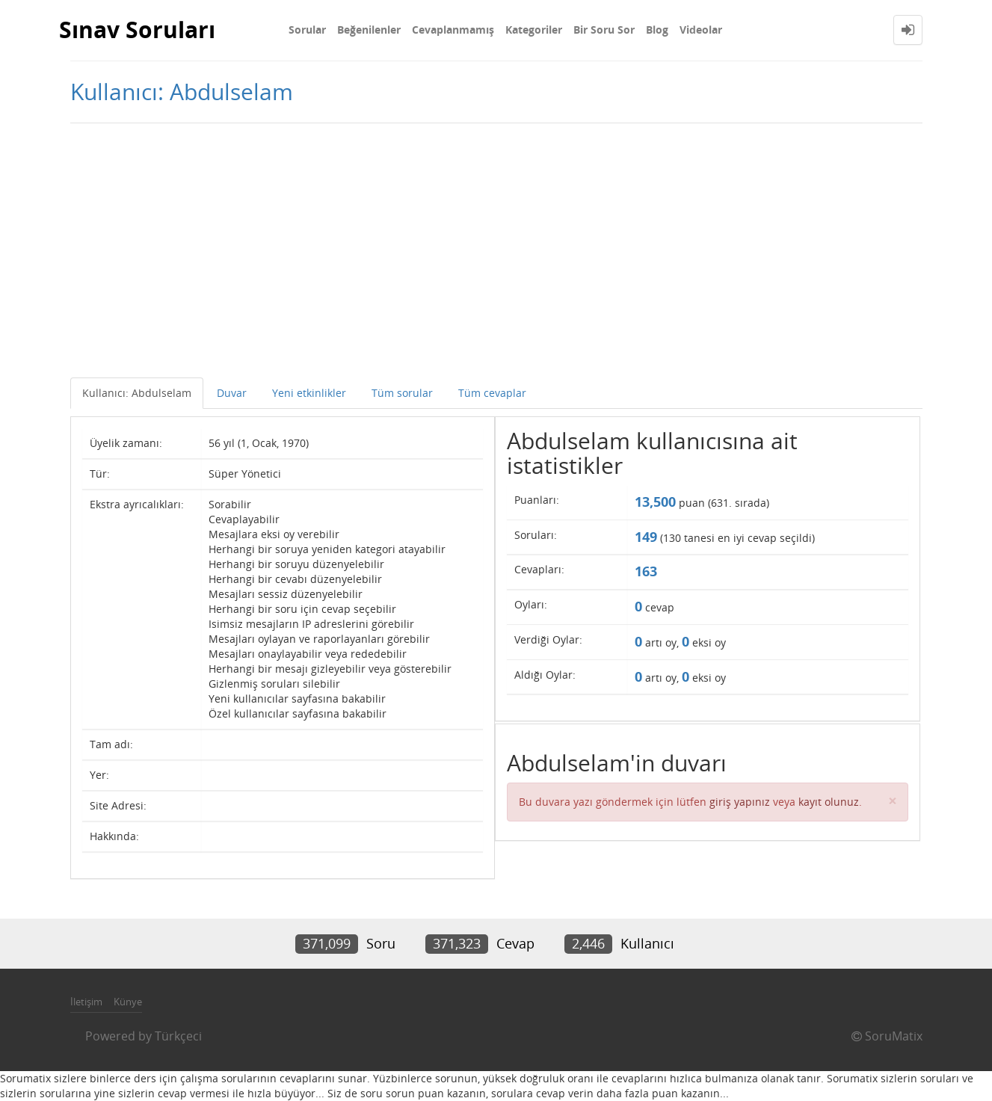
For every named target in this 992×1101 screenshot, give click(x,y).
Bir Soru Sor (604, 29)
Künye (128, 1001)
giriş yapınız (739, 802)
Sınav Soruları (137, 29)
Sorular (307, 29)
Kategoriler (533, 29)
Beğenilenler (369, 29)
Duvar (232, 393)
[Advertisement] (496, 250)
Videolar (701, 29)
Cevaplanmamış (453, 29)
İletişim (86, 1001)
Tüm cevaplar (492, 393)
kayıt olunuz (828, 802)
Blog (657, 29)
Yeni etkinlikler (309, 393)
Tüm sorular (402, 393)
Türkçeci (178, 1036)
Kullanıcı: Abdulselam (136, 393)
